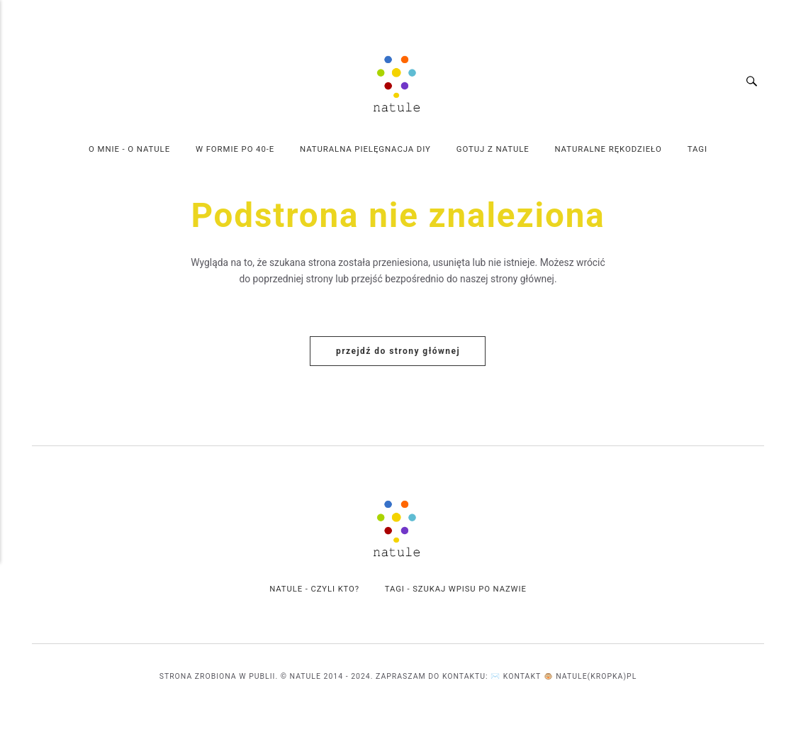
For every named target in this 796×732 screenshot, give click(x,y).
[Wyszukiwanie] (758, 82)
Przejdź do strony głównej (398, 352)
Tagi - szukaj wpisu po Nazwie (455, 590)
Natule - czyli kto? (314, 590)
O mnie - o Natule (129, 149)
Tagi (697, 149)
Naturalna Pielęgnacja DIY (365, 149)
